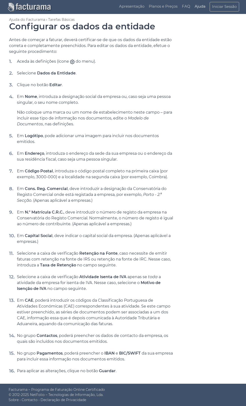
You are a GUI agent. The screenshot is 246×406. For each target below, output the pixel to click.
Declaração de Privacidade (63, 400)
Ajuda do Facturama (27, 19)
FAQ (186, 6)
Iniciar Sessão (224, 6)
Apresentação (131, 6)
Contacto (30, 400)
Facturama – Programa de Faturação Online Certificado (57, 389)
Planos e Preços (163, 6)
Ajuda (200, 6)
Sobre (14, 400)
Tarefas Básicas (61, 19)
